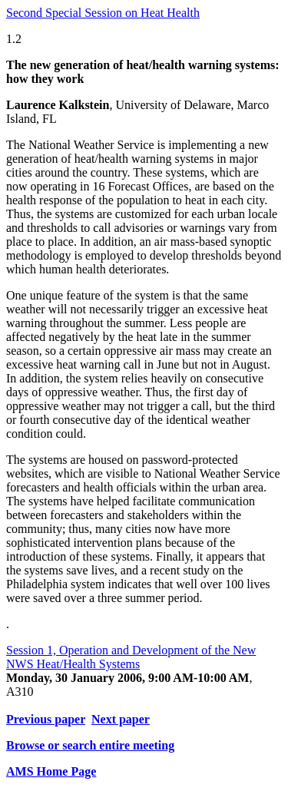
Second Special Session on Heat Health (103, 12)
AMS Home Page (51, 771)
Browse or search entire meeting (90, 745)
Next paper (120, 719)
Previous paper (45, 719)
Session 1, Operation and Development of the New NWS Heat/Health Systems (131, 657)
